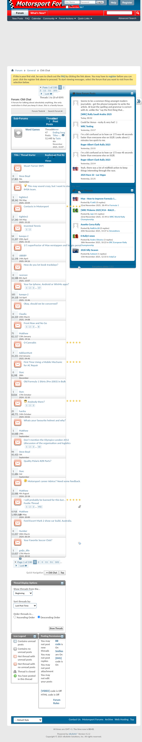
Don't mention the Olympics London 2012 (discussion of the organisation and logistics (47, 441)
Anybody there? (36, 401)
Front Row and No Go (35, 323)
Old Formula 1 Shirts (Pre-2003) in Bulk (45, 381)
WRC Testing (87, 126)
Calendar (36, 18)
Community (49, 18)
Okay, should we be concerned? (41, 303)
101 (55, 90)
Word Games (32, 129)
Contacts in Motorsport (36, 206)
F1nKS (93, 202)
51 (49, 90)
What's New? (38, 13)
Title (16, 155)
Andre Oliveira (96, 239)
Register (127, 2)
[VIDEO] (45, 690)
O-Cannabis (30, 342)
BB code (58, 642)
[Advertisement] (73, 43)
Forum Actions (66, 18)
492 (40, 506)
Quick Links (84, 18)
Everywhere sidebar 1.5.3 (103, 266)
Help (113, 2)
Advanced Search (127, 18)
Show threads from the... (27, 588)
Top (62, 572)
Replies (48, 155)
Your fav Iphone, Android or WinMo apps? (46, 284)
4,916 (14, 511)
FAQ (27, 18)
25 (12, 411)
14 (12, 236)
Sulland (93, 254)
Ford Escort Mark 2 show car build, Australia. (48, 520)
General (31, 70)
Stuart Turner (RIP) (34, 165)
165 (13, 294)
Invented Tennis (32, 225)
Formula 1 (114, 205)
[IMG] (58, 658)
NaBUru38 (95, 228)
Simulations (114, 231)
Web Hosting (121, 719)
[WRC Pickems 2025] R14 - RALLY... (98, 210)
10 (39, 446)
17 (39, 288)
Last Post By (58, 156)
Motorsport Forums (92, 719)
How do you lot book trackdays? (41, 264)
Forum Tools (37, 111)
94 (12, 451)
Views (48, 160)
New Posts (17, 18)
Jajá (92, 214)
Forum (20, 13)
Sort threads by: (22, 601)
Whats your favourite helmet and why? (45, 420)
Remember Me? (75, 7)
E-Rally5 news (88, 235)
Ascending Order (24, 617)
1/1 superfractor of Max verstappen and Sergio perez (52, 245)
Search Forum (54, 111)
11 (44, 90)
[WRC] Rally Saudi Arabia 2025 (96, 114)
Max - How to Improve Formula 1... (98, 198)
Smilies (59, 651)
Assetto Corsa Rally (90, 224)
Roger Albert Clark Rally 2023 (95, 144)
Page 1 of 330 (50, 87)
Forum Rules (56, 701)
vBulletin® (73, 734)
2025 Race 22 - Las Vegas (93, 174)
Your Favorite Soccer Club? (38, 540)
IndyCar (112, 256)
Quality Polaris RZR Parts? (37, 460)
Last (48, 93)
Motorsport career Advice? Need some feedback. (54, 481)
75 (12, 333)
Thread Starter (28, 155)
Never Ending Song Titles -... (59, 132)
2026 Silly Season (89, 250)
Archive (109, 719)
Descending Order (48, 617)
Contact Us (75, 719)
